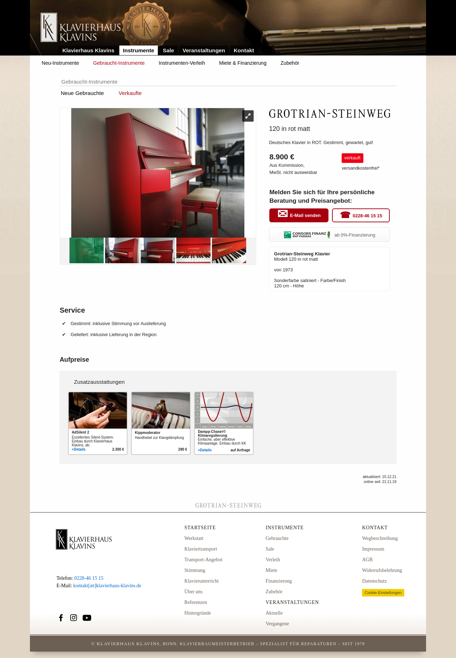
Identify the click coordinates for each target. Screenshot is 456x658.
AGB (367, 559)
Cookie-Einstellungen (382, 592)
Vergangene (277, 623)
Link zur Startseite (81, 28)
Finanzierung (278, 581)
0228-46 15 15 (367, 215)
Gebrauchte (277, 538)
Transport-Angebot (204, 559)
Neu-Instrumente (60, 63)
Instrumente (138, 50)
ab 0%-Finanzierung (329, 235)
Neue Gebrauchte (82, 93)
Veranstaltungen (204, 50)
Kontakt (244, 50)
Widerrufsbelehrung (382, 570)
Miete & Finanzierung (242, 63)
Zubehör (290, 63)
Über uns (194, 591)
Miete (271, 570)
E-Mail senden (305, 215)
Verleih (272, 559)
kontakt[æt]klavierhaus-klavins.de (107, 585)
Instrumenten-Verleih (182, 63)
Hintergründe (198, 613)
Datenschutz (374, 581)
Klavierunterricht (202, 581)
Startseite (200, 527)
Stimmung (195, 570)
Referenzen (196, 602)
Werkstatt (194, 538)
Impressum (373, 549)
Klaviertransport (201, 549)
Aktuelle (274, 613)
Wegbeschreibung (380, 538)
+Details (79, 449)
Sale (168, 50)
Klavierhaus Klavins (88, 50)
